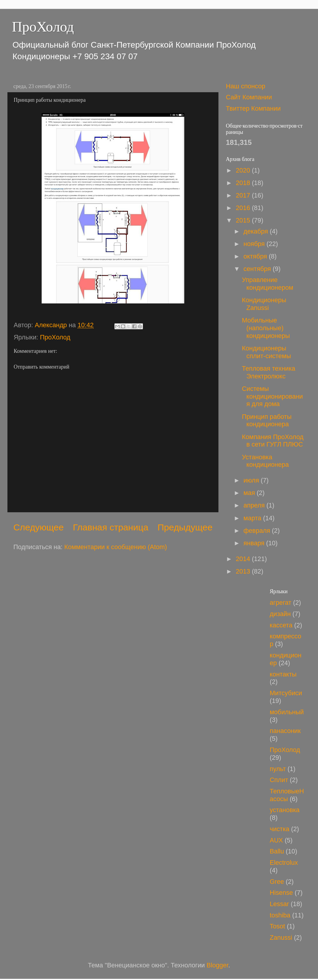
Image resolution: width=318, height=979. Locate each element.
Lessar (279, 904)
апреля (254, 505)
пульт (278, 769)
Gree (277, 881)
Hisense (281, 892)
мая (250, 492)
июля (252, 480)
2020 (244, 170)
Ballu (277, 851)
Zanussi (281, 937)
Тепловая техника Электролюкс (268, 372)
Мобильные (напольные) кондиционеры (266, 328)
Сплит (279, 780)
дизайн (280, 614)
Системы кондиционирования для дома (272, 396)
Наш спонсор (245, 86)
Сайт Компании (249, 97)
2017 (244, 195)
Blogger (217, 965)
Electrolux (284, 862)
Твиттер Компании (253, 108)
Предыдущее (185, 527)
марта (253, 518)
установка (285, 810)
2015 (244, 220)
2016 (244, 208)
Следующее (38, 527)
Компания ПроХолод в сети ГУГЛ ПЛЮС (272, 440)
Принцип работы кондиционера (267, 420)
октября (256, 256)
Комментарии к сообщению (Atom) (115, 547)
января (254, 543)
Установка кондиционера (265, 461)
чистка (279, 829)
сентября (258, 268)
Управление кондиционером (267, 283)
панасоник (285, 730)
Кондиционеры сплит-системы (266, 352)
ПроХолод (43, 27)
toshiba (280, 915)
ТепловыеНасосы (287, 795)
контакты (283, 674)
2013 (244, 571)
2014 (244, 559)
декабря (256, 231)
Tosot (277, 926)
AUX (276, 840)
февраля (257, 530)
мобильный (287, 712)
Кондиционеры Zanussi (264, 303)
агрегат (281, 602)
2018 (244, 183)
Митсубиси (286, 693)
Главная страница (110, 527)
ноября (254, 244)
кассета (281, 625)
